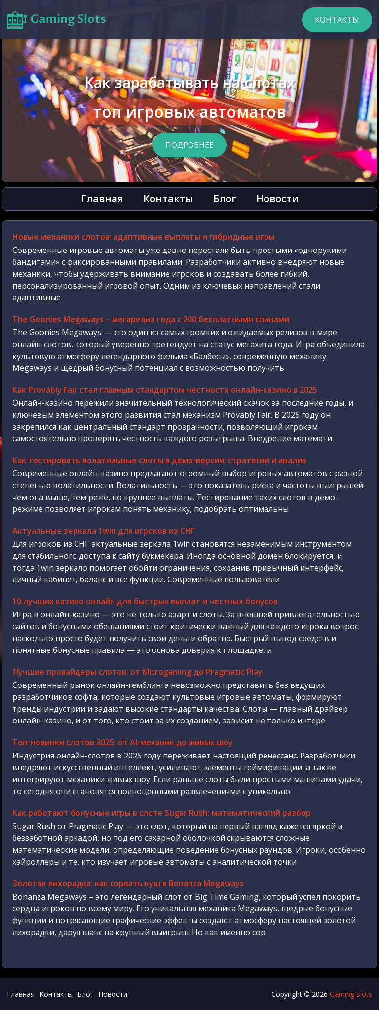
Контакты (337, 19)
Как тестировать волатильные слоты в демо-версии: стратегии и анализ (159, 460)
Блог (224, 198)
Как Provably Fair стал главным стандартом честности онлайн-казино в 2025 (164, 389)
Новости (277, 198)
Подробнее (189, 145)
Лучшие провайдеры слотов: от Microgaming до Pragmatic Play (137, 671)
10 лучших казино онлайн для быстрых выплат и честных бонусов (145, 601)
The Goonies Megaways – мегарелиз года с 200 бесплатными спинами (150, 319)
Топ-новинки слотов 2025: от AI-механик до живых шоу (122, 742)
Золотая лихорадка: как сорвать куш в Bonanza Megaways (128, 883)
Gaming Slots (351, 994)
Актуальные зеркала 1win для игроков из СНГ (103, 530)
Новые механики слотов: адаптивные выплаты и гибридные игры (143, 236)
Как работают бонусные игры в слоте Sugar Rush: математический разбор (161, 812)
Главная (102, 198)
